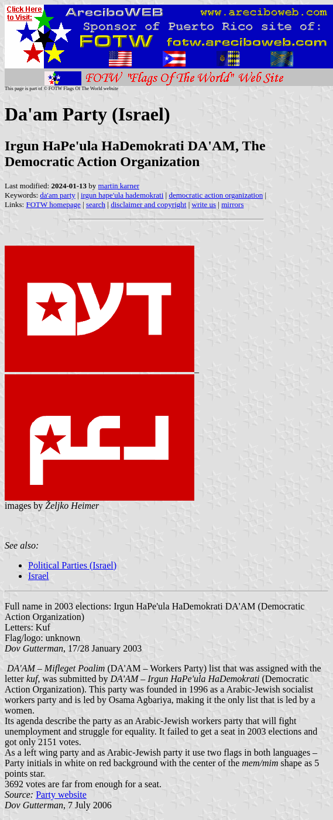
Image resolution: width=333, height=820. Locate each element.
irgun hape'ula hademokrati (122, 195)
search (95, 204)
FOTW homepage (53, 204)
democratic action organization (216, 195)
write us (204, 204)
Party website (61, 795)
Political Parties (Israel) (72, 565)
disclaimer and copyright (148, 204)
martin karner (118, 185)
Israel (38, 576)
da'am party (57, 195)
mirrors (232, 204)
